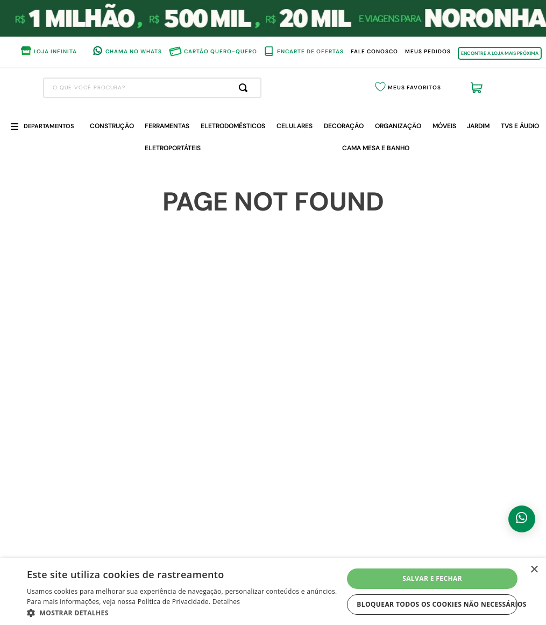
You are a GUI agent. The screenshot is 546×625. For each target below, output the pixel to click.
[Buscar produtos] (245, 88)
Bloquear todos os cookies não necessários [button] (437, 604)
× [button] (534, 570)
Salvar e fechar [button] (432, 578)
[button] (185, 612)
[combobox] (152, 88)
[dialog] (273, 591)
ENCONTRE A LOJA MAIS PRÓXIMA (499, 53)
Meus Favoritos (414, 87)
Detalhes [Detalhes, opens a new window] (226, 601)
